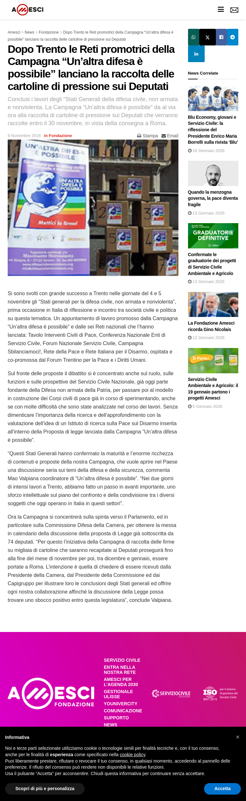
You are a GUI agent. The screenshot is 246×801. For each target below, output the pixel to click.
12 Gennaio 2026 (206, 337)
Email (169, 135)
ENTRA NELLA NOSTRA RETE (120, 670)
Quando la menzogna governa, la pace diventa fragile (213, 198)
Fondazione (60, 135)
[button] (238, 737)
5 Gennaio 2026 (205, 406)
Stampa (147, 135)
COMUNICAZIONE (123, 710)
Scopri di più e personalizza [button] (44, 788)
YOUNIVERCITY (120, 703)
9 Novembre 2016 (24, 135)
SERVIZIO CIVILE (122, 660)
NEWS (110, 724)
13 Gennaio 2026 (206, 213)
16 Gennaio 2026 (206, 150)
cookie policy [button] (132, 754)
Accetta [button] (222, 788)
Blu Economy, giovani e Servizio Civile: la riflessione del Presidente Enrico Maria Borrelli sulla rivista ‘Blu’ (213, 130)
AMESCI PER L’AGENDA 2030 (121, 682)
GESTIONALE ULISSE (118, 694)
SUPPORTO (116, 717)
